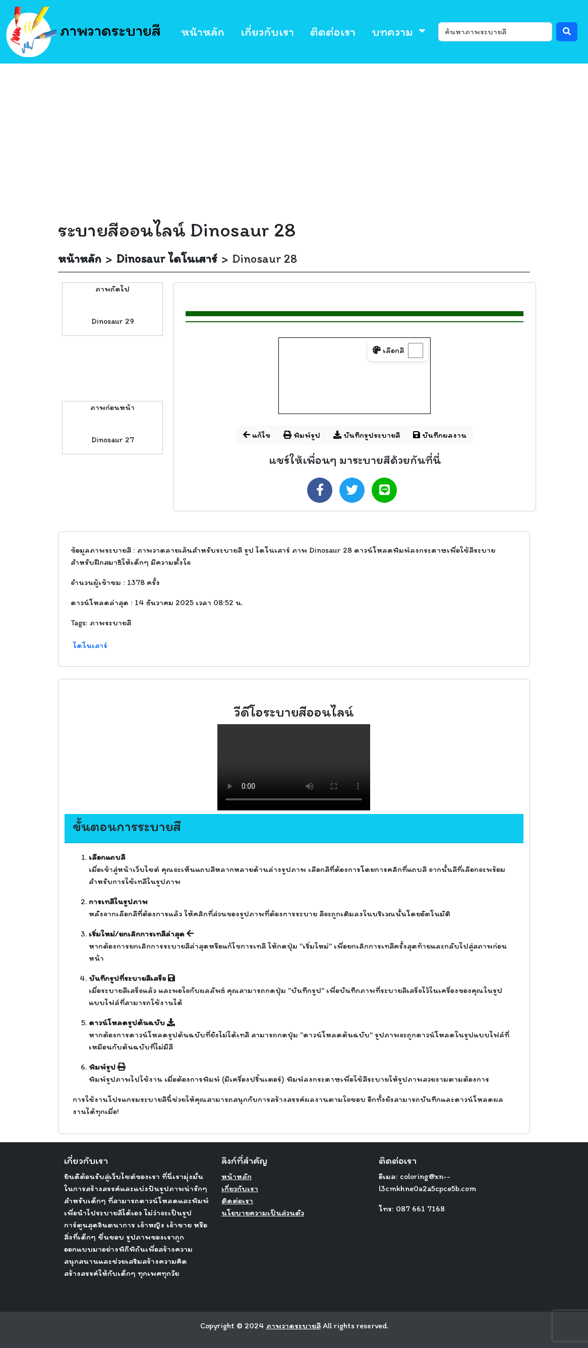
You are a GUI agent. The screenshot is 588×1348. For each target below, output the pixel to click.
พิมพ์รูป (301, 435)
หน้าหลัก (202, 31)
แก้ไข (256, 435)
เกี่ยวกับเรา (267, 31)
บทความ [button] (394, 31)
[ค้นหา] (495, 31)
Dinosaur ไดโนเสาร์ (166, 258)
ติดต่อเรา (333, 31)
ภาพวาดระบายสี (83, 32)
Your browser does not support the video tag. (293, 767)
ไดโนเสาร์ (90, 645)
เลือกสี (388, 350)
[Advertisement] (294, 139)
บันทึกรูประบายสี (366, 435)
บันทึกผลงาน (439, 435)
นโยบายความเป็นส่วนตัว (262, 1212)
